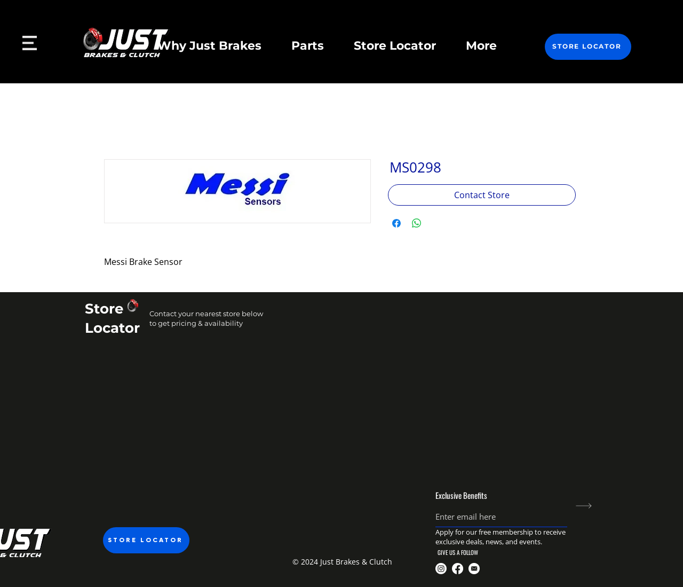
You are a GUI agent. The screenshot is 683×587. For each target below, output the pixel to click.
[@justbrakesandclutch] (441, 568)
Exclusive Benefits (461, 495)
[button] (341, 562)
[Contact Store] (482, 195)
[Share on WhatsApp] (416, 223)
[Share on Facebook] (396, 223)
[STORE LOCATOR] (588, 47)
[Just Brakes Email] (474, 568)
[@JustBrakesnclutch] (457, 568)
